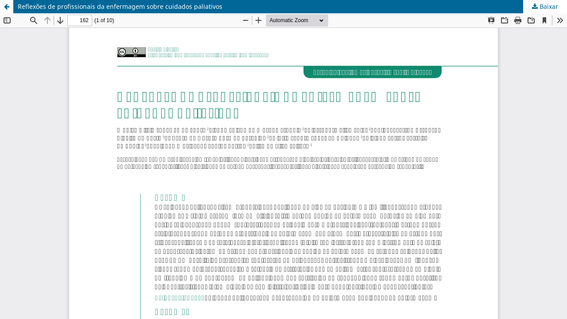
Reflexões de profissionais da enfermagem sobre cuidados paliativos (120, 6)
